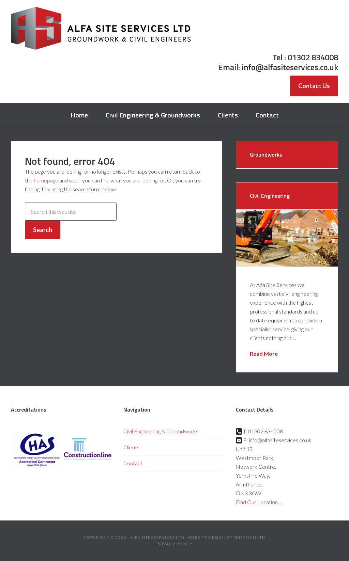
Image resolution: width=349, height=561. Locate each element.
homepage (46, 180)
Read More (264, 353)
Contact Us (314, 86)
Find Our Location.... (259, 502)
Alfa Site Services (101, 29)
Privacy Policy (174, 543)
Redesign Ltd (249, 537)
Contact (132, 463)
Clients (131, 447)
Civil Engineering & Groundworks (160, 431)
